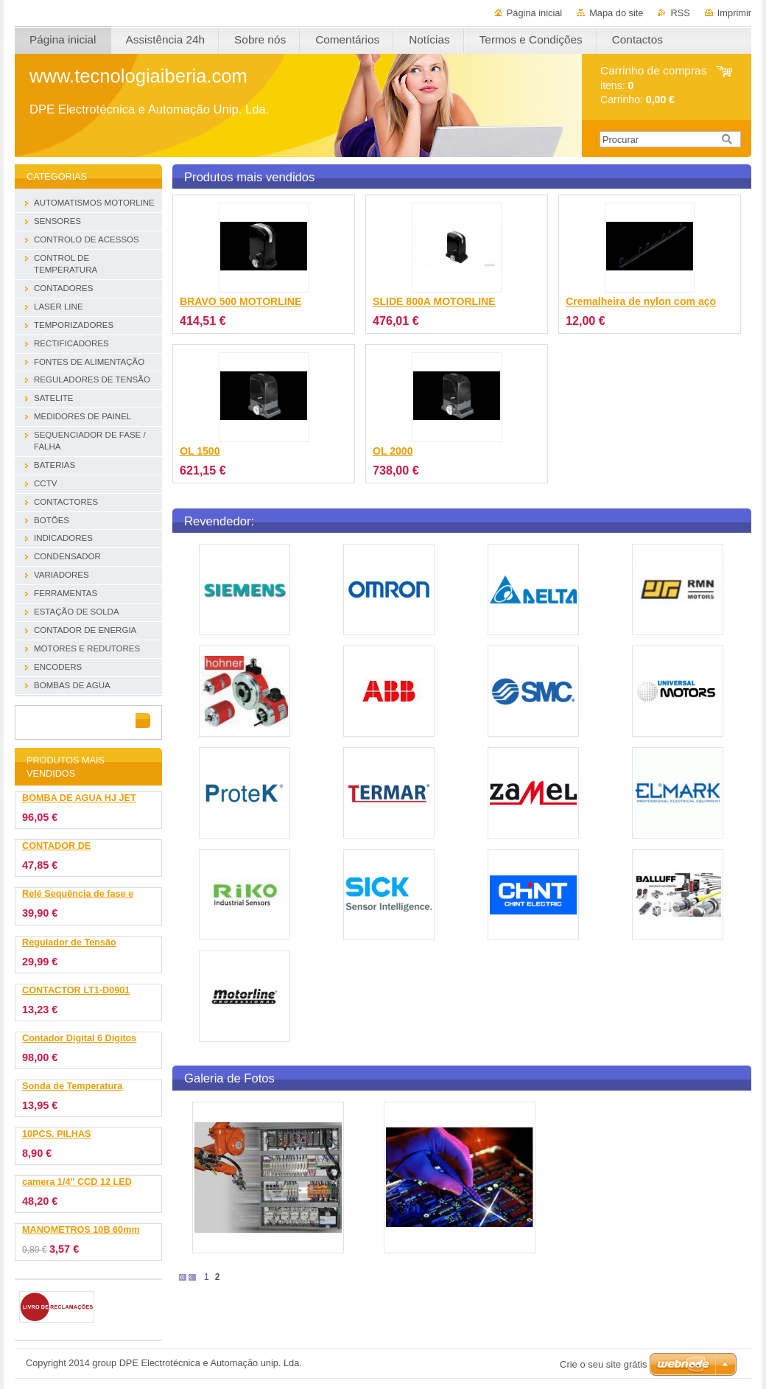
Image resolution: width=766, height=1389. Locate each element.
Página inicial (534, 12)
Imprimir (734, 12)
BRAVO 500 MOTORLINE (240, 301)
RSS (679, 12)
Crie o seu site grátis (603, 1364)
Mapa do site (616, 12)
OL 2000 (393, 451)
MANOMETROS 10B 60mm (81, 1230)
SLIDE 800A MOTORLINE (434, 301)
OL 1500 (200, 451)
